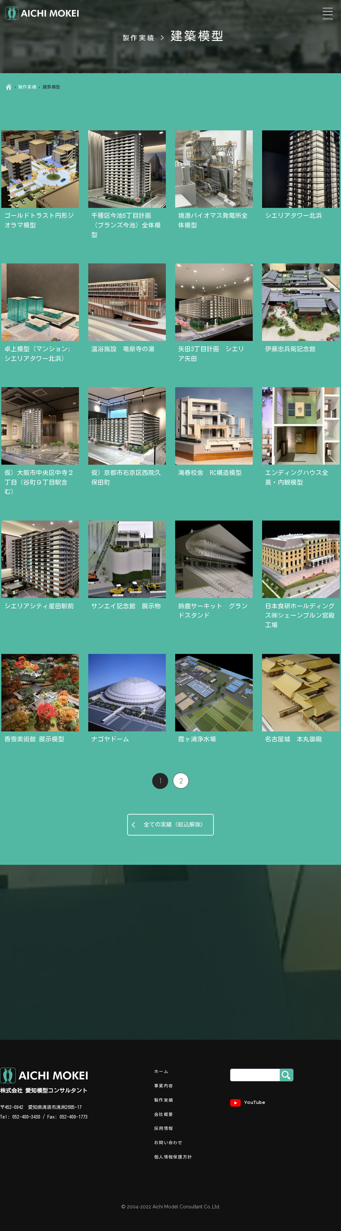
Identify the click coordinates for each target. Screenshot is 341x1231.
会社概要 (163, 1114)
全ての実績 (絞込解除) (170, 824)
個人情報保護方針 (173, 1157)
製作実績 (27, 87)
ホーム (161, 1071)
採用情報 (163, 1128)
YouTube (247, 1103)
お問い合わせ (168, 1143)
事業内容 (163, 1086)
